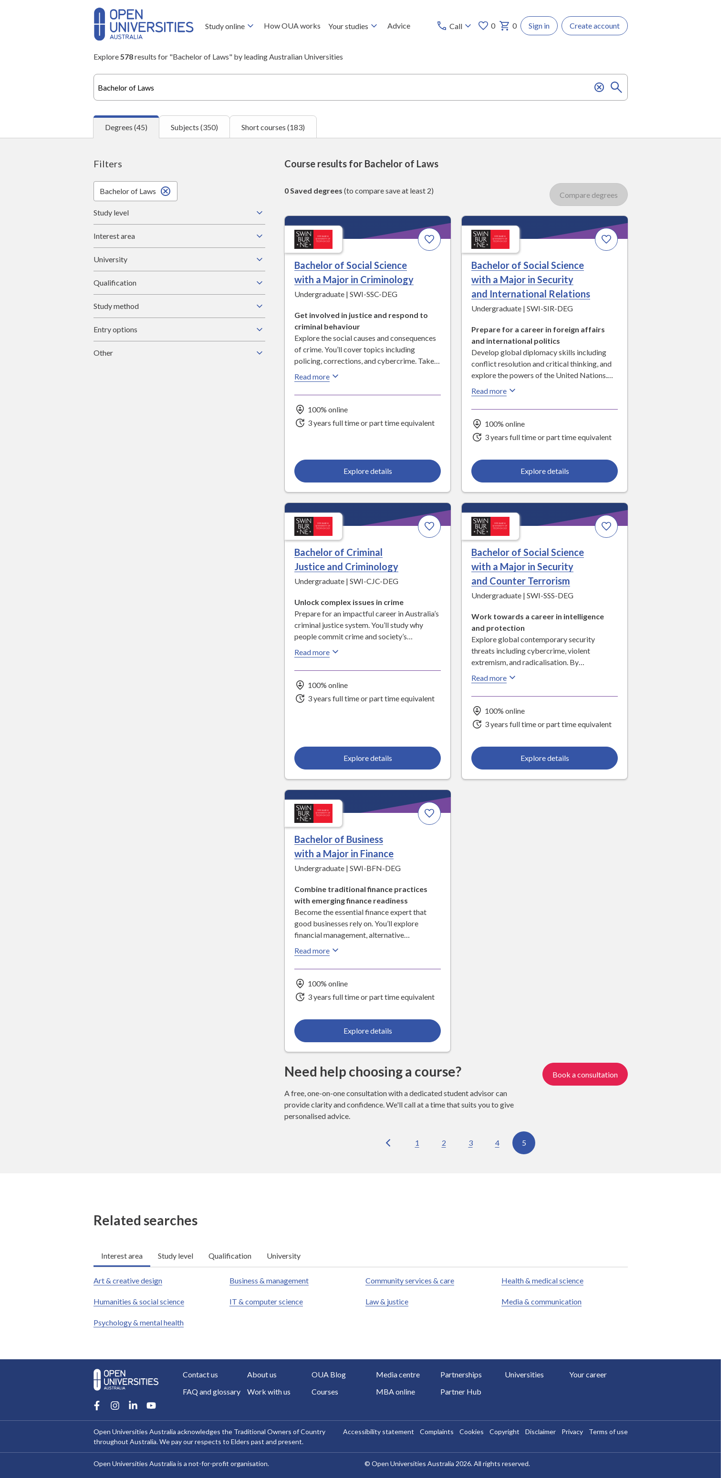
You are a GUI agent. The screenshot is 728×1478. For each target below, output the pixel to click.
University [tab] (284, 1255)
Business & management (269, 1280)
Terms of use (608, 1431)
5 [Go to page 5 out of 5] (523, 1142)
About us (262, 1374)
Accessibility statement (378, 1431)
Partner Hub (460, 1391)
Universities (524, 1374)
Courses (325, 1391)
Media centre (398, 1374)
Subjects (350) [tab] (194, 127)
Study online (230, 25)
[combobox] (361, 87)
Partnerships (461, 1374)
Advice (398, 25)
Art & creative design (128, 1280)
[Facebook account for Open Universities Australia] (97, 1405)
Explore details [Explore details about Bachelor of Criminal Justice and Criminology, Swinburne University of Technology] (367, 757)
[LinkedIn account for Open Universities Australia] (133, 1405)
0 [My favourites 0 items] (486, 25)
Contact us (200, 1374)
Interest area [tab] (122, 1255)
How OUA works (292, 25)
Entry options (179, 329)
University (179, 259)
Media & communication (541, 1301)
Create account (595, 25)
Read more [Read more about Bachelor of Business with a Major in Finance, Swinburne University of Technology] (317, 950)
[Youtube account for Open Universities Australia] (151, 1405)
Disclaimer (540, 1431)
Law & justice (386, 1301)
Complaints (437, 1431)
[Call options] (455, 25)
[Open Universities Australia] (144, 37)
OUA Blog (329, 1374)
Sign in (539, 25)
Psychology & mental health (139, 1322)
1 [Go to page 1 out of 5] (417, 1142)
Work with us (269, 1391)
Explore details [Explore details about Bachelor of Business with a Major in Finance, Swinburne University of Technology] (367, 1031)
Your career (588, 1374)
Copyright (504, 1431)
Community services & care (409, 1280)
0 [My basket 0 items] (508, 25)
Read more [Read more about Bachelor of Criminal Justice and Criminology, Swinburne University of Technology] (317, 652)
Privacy (572, 1431)
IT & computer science (266, 1301)
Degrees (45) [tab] (126, 127)
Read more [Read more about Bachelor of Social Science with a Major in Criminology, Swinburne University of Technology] (317, 376)
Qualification (179, 282)
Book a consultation (585, 1074)
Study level (179, 212)
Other (179, 353)
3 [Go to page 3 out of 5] (470, 1142)
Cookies (471, 1431)
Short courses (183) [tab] (273, 127)
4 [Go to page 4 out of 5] (497, 1142)
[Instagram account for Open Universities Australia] (115, 1405)
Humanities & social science (139, 1301)
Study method (179, 306)
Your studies (354, 25)
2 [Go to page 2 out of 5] (443, 1142)
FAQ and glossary (211, 1391)
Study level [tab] (175, 1255)
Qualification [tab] (229, 1255)
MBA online (395, 1391)
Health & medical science (542, 1280)
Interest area (179, 236)
